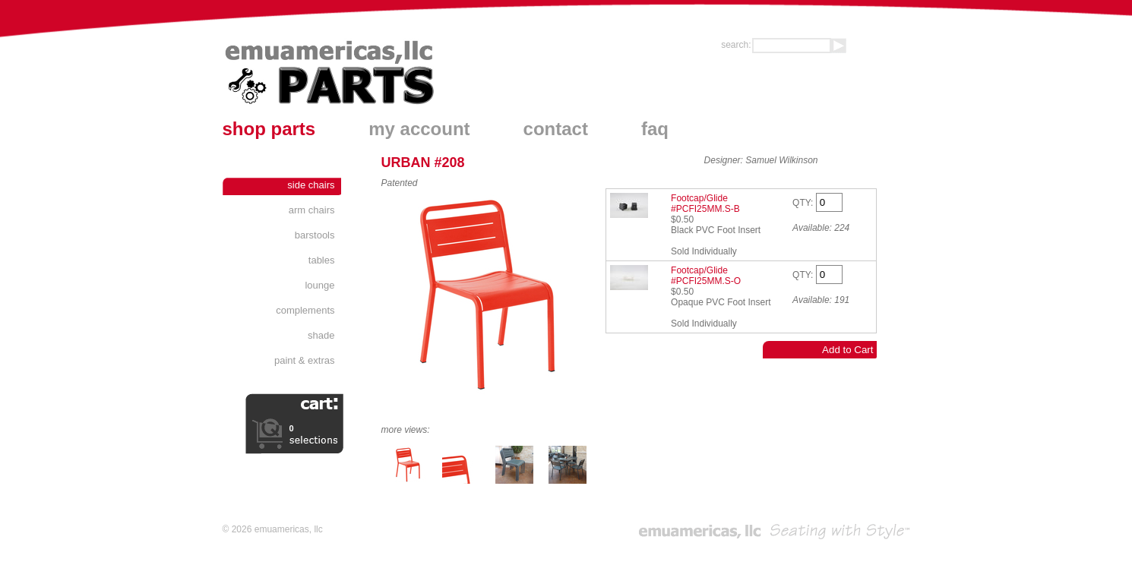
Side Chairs (310, 185)
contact (555, 128)
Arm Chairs (312, 210)
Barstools (315, 235)
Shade (321, 335)
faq (655, 128)
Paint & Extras (304, 360)
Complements (305, 310)
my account (419, 128)
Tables (321, 260)
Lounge (319, 285)
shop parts (269, 128)
